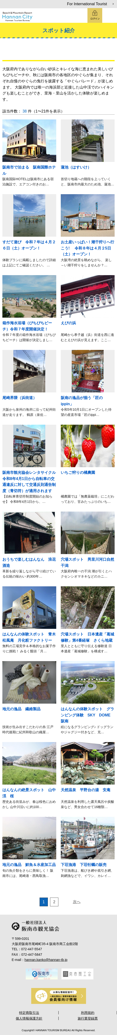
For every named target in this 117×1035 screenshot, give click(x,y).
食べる (67, 51)
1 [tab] (38, 984)
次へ (77, 902)
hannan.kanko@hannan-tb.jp (46, 960)
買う (87, 51)
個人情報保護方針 (29, 1018)
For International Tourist (87, 4)
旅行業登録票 (88, 1018)
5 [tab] (65, 984)
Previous (19, 973)
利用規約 (87, 1013)
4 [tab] (58, 984)
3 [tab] (52, 984)
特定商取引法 (29, 1013)
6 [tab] (72, 984)
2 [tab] (45, 984)
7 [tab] (78, 984)
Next (98, 973)
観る (30, 51)
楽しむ (49, 51)
